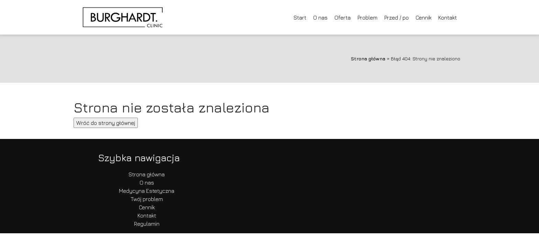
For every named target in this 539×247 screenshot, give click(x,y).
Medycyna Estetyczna (146, 191)
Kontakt (447, 17)
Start (300, 17)
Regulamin (147, 224)
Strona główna (368, 58)
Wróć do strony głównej (105, 123)
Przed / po (396, 17)
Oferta (342, 17)
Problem (367, 17)
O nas (320, 17)
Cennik (423, 17)
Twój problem (147, 199)
